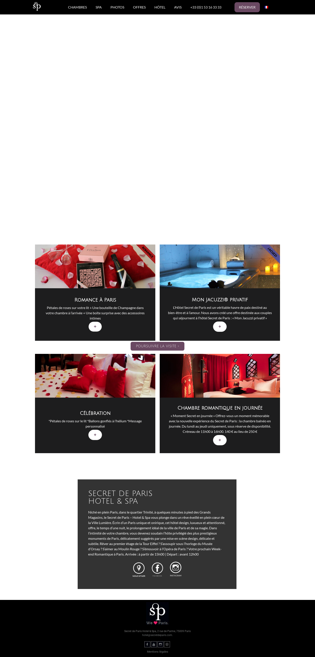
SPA (99, 7)
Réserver (247, 7)
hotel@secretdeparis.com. (157, 635)
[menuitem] (266, 7)
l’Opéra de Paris (174, 549)
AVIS (178, 7)
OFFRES (139, 7)
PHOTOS (117, 7)
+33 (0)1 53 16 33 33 (205, 7)
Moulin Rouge (129, 549)
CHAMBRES (77, 7)
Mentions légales (157, 651)
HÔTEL (159, 7)
